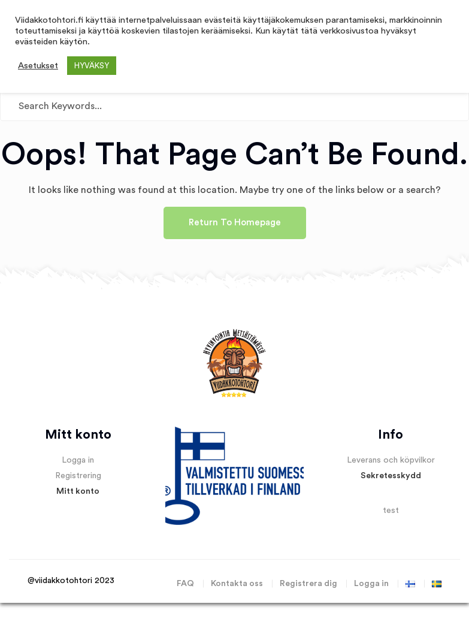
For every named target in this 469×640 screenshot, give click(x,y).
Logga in (78, 460)
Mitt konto (77, 491)
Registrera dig (308, 583)
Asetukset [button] (38, 65)
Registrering (78, 476)
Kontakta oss (237, 583)
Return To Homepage (235, 222)
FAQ (185, 583)
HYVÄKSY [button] (91, 66)
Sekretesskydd (391, 476)
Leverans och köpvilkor (391, 460)
